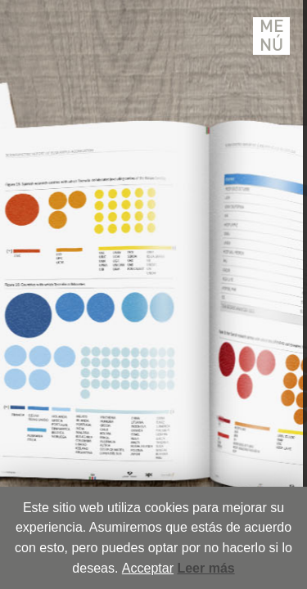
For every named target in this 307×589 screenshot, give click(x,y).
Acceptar (148, 568)
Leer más (205, 568)
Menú (272, 36)
